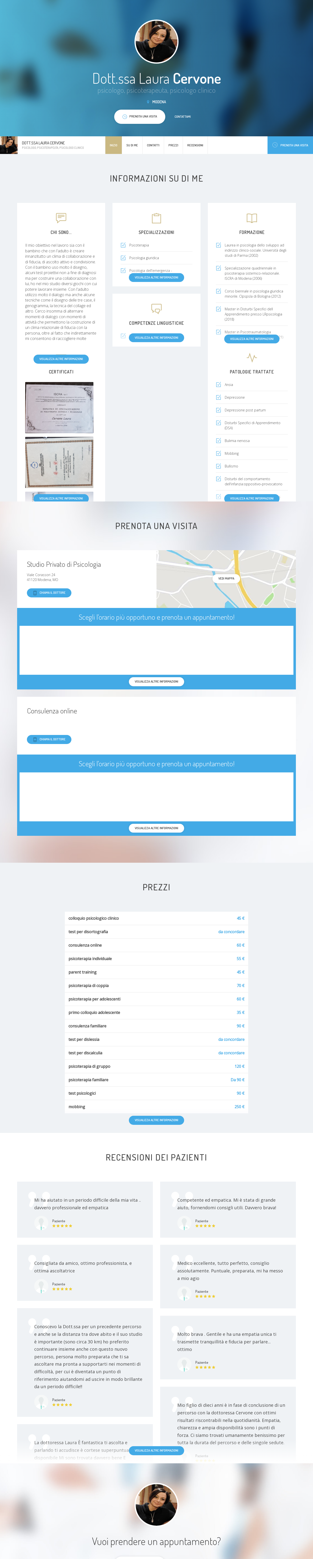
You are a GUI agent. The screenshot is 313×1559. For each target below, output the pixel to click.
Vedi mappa (226, 578)
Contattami (183, 116)
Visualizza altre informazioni (61, 359)
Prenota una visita (290, 145)
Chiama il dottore (49, 593)
